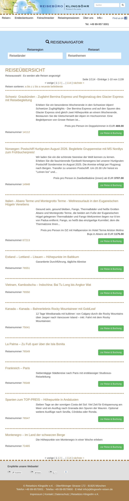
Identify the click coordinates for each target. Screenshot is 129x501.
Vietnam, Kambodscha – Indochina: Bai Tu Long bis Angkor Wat (48, 284)
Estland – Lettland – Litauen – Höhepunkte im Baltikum (42, 257)
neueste (45, 86)
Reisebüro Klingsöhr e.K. (85, 494)
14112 (26, 132)
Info (100, 17)
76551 (26, 267)
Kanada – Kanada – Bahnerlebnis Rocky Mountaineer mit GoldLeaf (50, 308)
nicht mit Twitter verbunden (31, 472)
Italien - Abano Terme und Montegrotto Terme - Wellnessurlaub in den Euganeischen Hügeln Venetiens (61, 202)
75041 (26, 327)
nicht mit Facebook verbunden (9, 472)
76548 (26, 382)
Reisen (6, 17)
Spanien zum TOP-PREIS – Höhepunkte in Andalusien (41, 399)
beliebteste (57, 86)
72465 (26, 445)
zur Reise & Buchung (111, 133)
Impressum (36, 494)
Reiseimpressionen (68, 17)
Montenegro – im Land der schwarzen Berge (35, 435)
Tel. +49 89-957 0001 (97, 24)
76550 (26, 292)
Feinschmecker (45, 17)
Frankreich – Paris (17, 368)
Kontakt (48, 494)
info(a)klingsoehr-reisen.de (98, 489)
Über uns (88, 17)
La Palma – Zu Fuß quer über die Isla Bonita (35, 344)
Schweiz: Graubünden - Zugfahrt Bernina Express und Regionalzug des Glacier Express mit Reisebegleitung (64, 98)
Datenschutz (62, 494)
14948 (26, 184)
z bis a (36, 86)
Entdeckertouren (24, 17)
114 (69, 82)
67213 (26, 240)
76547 (26, 418)
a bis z (28, 86)
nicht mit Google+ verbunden (50, 472)
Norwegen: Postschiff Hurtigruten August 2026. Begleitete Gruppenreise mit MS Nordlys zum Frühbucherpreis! (64, 150)
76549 (26, 351)
